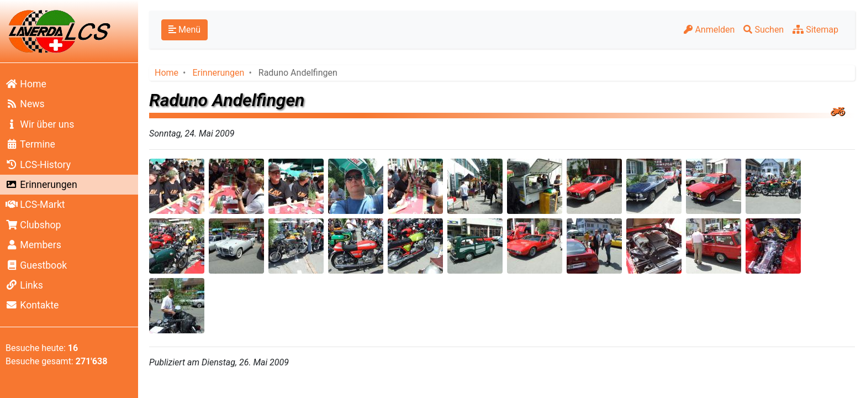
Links (24, 285)
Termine (30, 144)
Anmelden (709, 29)
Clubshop (33, 225)
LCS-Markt (35, 204)
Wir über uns (40, 124)
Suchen (763, 29)
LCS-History (38, 164)
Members (33, 244)
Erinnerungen (41, 184)
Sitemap (815, 29)
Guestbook (36, 265)
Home (26, 84)
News (25, 103)
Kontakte (32, 305)
